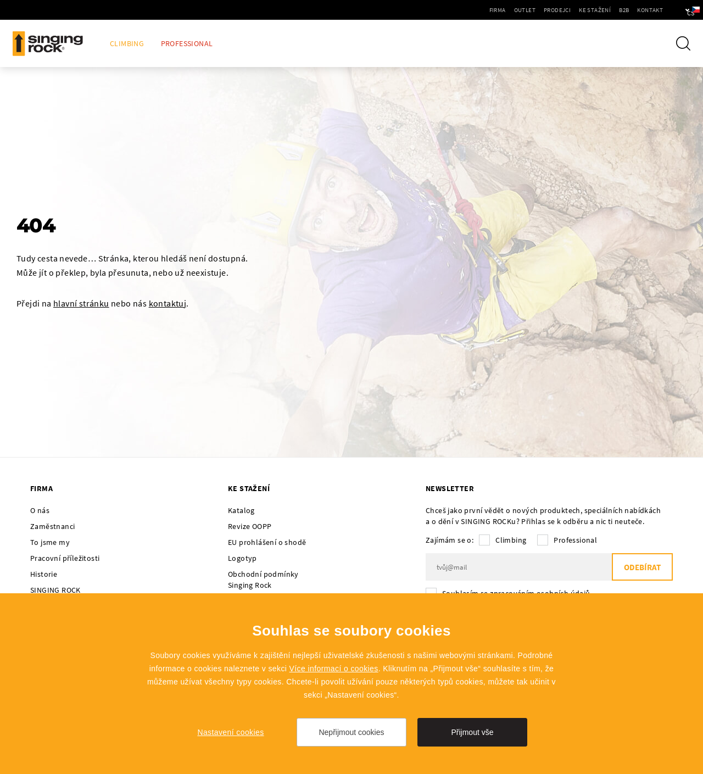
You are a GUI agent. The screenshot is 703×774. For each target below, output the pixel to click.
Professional (187, 44)
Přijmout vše (472, 732)
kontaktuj (168, 303)
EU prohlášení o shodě (267, 542)
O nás (39, 510)
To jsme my (50, 542)
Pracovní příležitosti (64, 558)
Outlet (493, 10)
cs (676, 10)
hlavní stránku (81, 303)
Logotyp (242, 558)
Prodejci (525, 10)
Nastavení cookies (230, 732)
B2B (593, 10)
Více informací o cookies (333, 668)
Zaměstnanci (52, 526)
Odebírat (642, 567)
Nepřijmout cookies (351, 732)
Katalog (241, 510)
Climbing (127, 44)
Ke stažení (563, 10)
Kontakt (619, 10)
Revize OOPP (249, 526)
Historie (43, 574)
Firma (466, 10)
